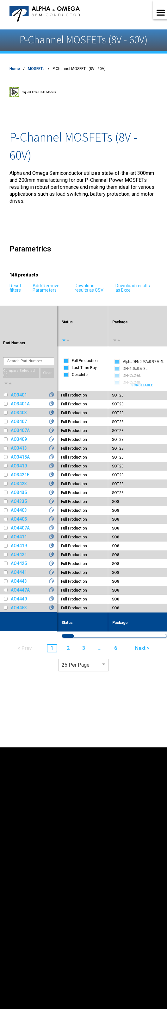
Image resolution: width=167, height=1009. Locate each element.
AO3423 (19, 483)
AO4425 (19, 563)
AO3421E (20, 475)
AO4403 (19, 510)
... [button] (100, 648)
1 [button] (52, 648)
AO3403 (19, 412)
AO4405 (19, 519)
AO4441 (19, 572)
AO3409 (19, 439)
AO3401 (19, 395)
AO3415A (20, 457)
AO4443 (19, 581)
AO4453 (19, 608)
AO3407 (19, 421)
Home (14, 69)
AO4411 (19, 537)
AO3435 (19, 492)
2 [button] (68, 648)
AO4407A (20, 528)
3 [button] (83, 648)
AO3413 (19, 448)
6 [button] (115, 648)
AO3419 (19, 466)
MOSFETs (36, 69)
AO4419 (19, 545)
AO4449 (19, 599)
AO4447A (20, 590)
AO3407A (20, 430)
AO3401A (20, 404)
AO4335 (19, 501)
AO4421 (19, 554)
